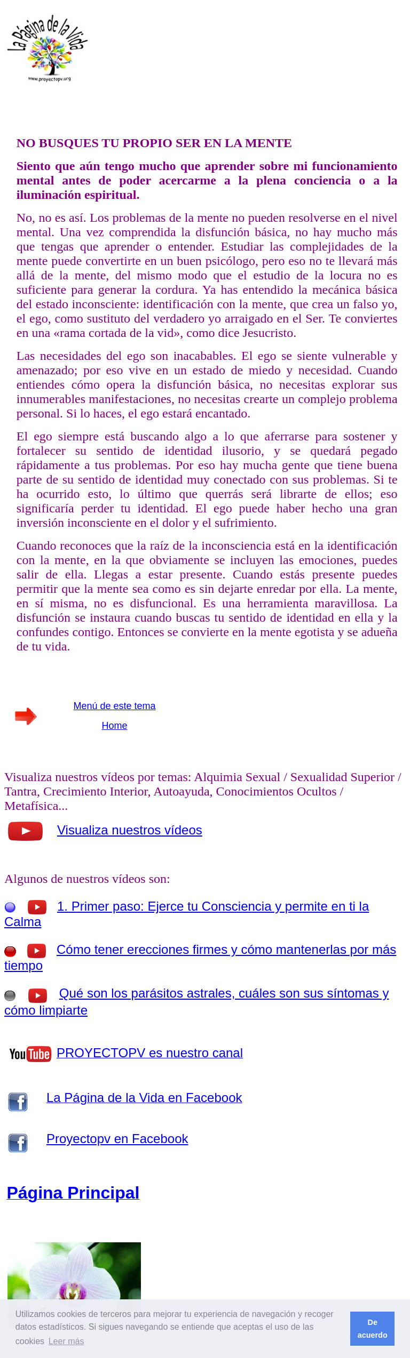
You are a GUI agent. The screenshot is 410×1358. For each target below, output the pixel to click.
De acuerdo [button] (373, 1328)
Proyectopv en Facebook (117, 1138)
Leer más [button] (66, 1341)
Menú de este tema (114, 706)
